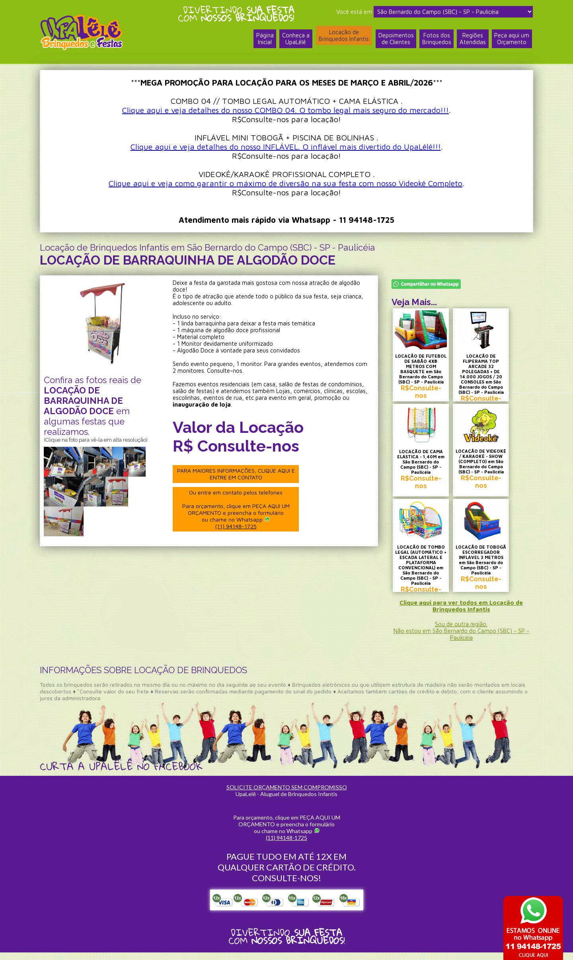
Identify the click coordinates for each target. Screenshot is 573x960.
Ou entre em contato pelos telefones (238, 509)
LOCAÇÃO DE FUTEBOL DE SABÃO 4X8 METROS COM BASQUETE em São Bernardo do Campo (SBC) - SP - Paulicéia (424, 371)
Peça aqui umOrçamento (511, 41)
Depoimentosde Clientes (395, 41)
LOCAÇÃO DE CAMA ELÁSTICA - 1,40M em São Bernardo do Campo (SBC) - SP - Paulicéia (424, 466)
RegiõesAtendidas (472, 41)
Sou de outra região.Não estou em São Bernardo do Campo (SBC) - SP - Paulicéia (461, 638)
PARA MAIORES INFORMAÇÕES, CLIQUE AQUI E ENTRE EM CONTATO (238, 474)
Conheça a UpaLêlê (294, 41)
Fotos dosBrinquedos (435, 41)
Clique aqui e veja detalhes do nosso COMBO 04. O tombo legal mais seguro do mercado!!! (285, 110)
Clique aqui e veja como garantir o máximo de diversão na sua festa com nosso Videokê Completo (285, 183)
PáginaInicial (263, 41)
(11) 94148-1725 (238, 525)
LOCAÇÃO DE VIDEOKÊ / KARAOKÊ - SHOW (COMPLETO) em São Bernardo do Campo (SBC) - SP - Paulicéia (490, 469)
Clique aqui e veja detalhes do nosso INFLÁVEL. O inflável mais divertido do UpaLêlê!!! (286, 146)
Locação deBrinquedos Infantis (343, 37)
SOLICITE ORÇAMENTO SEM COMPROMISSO (286, 794)
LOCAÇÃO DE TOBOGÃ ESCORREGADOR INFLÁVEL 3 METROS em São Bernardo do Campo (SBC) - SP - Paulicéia (490, 567)
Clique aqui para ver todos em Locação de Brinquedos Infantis (461, 613)
